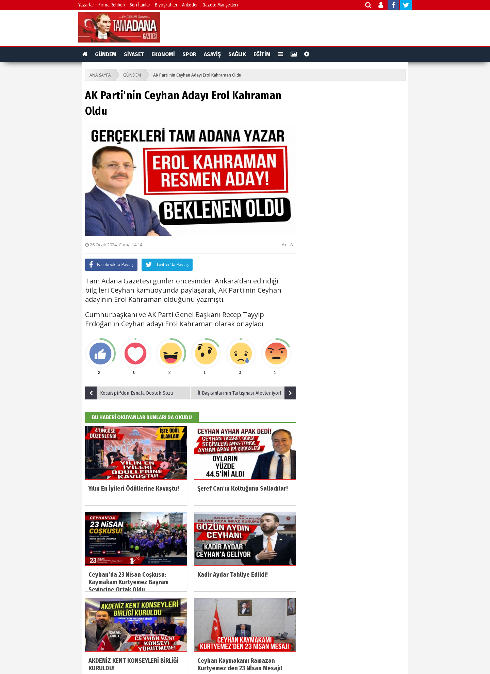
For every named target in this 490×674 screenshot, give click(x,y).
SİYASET (134, 54)
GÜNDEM (105, 54)
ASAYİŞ (212, 54)
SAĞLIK (237, 54)
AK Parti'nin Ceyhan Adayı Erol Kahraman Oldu (197, 75)
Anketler (190, 5)
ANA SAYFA (100, 75)
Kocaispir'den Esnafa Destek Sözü (129, 393)
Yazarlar (86, 5)
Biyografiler (166, 5)
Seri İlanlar (140, 5)
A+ (284, 245)
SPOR (189, 54)
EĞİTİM (262, 54)
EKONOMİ (163, 54)
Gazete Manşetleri (220, 5)
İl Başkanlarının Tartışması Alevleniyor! (247, 393)
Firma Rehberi (112, 5)
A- (292, 245)
